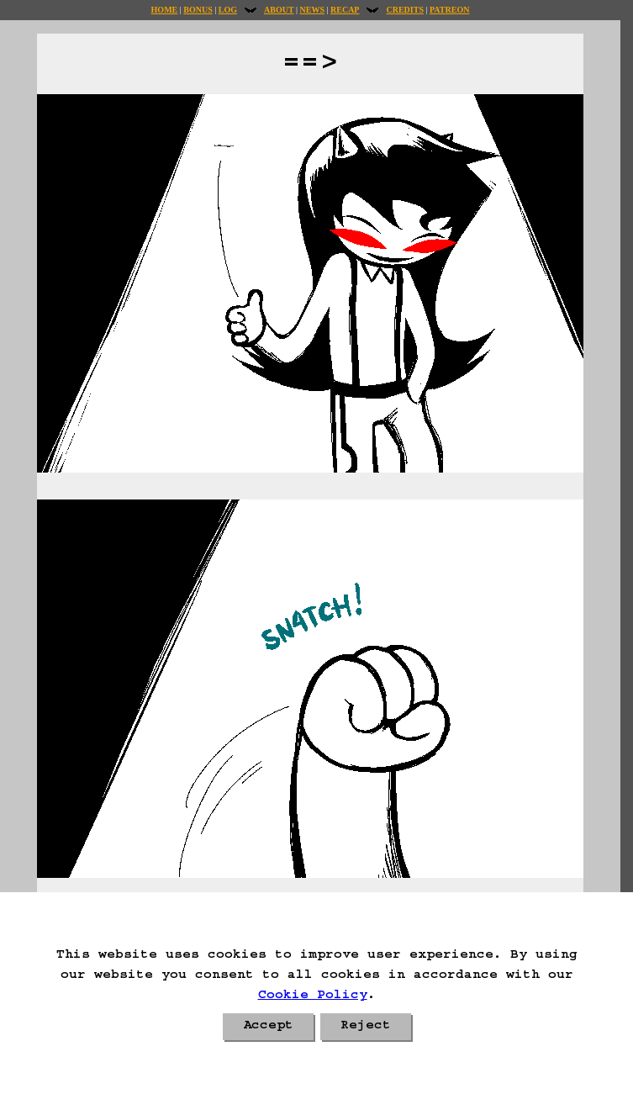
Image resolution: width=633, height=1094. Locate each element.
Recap (344, 9)
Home (164, 9)
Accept (268, 1026)
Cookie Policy (312, 996)
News (312, 9)
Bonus (197, 9)
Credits (404, 9)
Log (228, 9)
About (279, 9)
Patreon (449, 9)
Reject (365, 1026)
